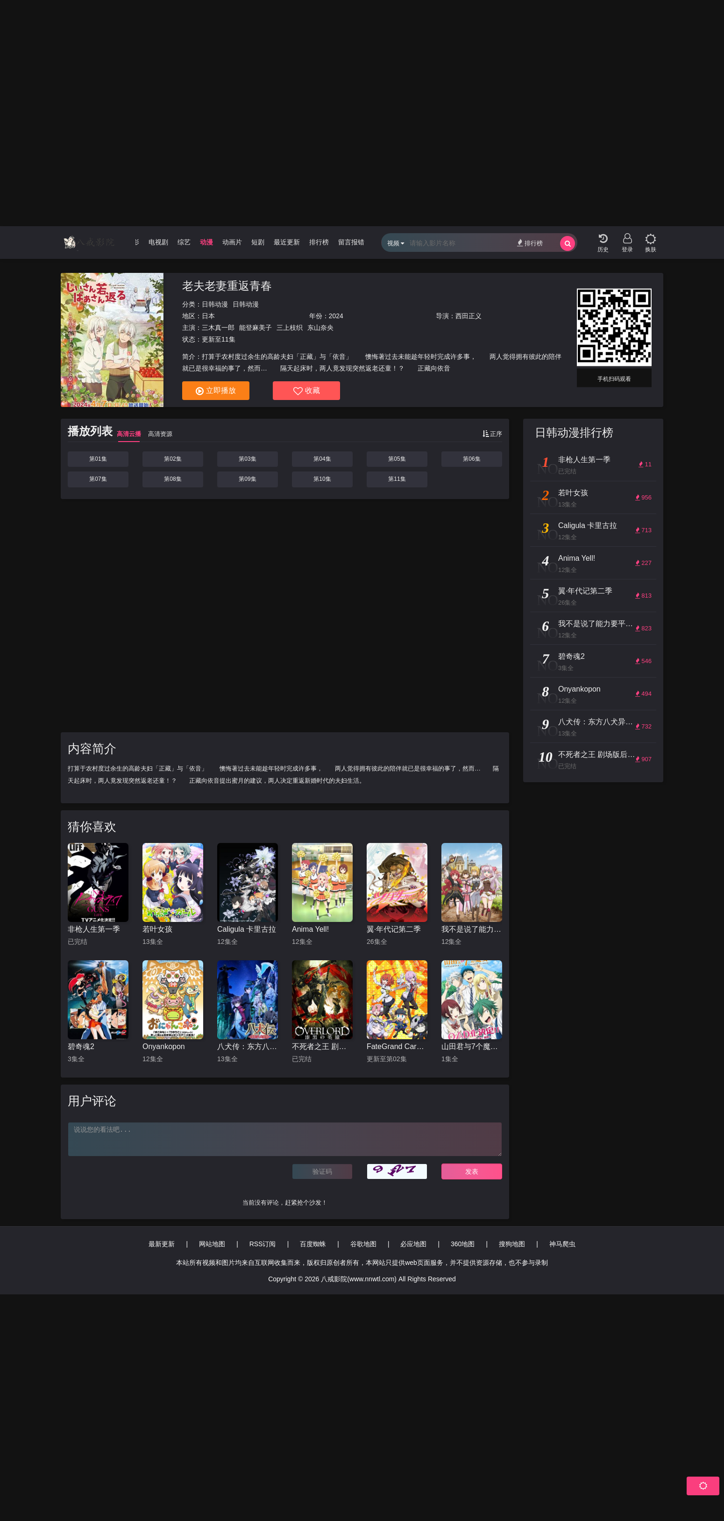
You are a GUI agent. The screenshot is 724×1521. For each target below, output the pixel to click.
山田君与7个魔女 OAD (471, 1046)
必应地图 (413, 1244)
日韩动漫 (215, 304)
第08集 (172, 479)
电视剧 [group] (158, 242)
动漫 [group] (206, 242)
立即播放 (216, 391)
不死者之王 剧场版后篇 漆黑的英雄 (322, 1046)
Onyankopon (163, 1046)
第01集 (97, 459)
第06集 (471, 459)
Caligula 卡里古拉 (246, 929)
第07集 (97, 479)
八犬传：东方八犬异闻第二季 (247, 1046)
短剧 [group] (257, 242)
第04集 (322, 459)
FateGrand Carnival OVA (397, 1046)
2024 (336, 316)
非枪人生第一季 (94, 929)
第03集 (247, 459)
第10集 (322, 479)
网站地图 (212, 1244)
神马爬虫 (562, 1244)
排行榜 (530, 243)
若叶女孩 (157, 929)
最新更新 (162, 1244)
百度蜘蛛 (313, 1244)
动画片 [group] (232, 242)
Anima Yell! (310, 929)
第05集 (396, 459)
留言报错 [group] (351, 242)
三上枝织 (290, 327)
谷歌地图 (363, 1244)
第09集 (247, 479)
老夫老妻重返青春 (227, 285)
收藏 (306, 391)
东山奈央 (320, 327)
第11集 (396, 479)
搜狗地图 (512, 1244)
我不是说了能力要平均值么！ (471, 929)
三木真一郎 (218, 327)
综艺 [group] (184, 242)
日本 (208, 316)
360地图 (463, 1244)
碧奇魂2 (81, 1046)
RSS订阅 (262, 1244)
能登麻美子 (255, 327)
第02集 (172, 459)
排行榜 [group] (319, 242)
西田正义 (468, 316)
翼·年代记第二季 (394, 929)
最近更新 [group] (287, 242)
